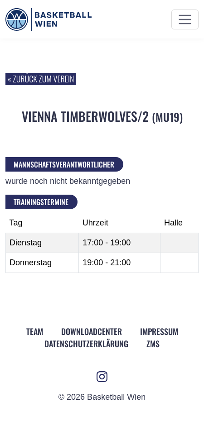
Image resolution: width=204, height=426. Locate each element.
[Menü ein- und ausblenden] (185, 19)
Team (34, 331)
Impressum (159, 331)
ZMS (153, 343)
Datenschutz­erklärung (86, 343)
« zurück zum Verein (41, 79)
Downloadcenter (91, 331)
